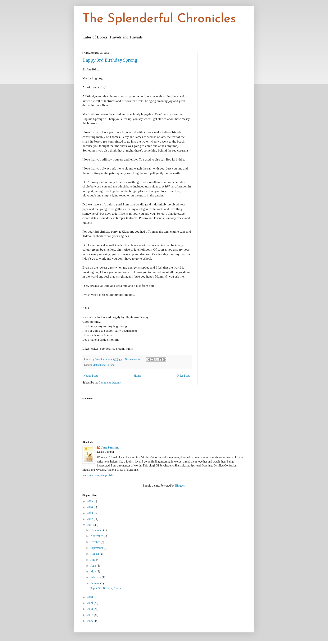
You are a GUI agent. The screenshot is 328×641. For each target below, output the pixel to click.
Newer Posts (90, 375)
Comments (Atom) (109, 382)
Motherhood (98, 364)
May (93, 571)
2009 (90, 603)
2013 (90, 513)
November (97, 536)
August (95, 553)
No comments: (133, 359)
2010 (90, 597)
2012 (90, 519)
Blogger (179, 485)
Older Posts (183, 375)
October (95, 542)
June (93, 565)
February (96, 577)
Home (137, 375)
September (97, 547)
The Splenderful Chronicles (159, 19)
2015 (90, 501)
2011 (90, 524)
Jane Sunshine (110, 447)
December (96, 530)
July (93, 559)
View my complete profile (97, 475)
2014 (90, 507)
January (95, 583)
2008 (90, 608)
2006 (90, 620)
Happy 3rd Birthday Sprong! (110, 60)
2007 (90, 615)
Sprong (110, 364)
